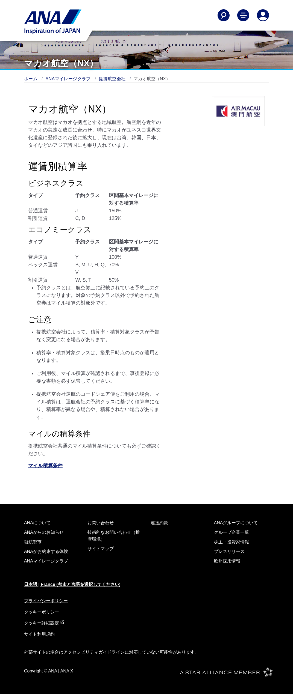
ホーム (31, 78)
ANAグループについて (236, 522)
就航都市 (33, 542)
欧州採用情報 (227, 561)
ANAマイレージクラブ (69, 78)
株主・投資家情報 (231, 542)
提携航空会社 (113, 78)
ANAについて (37, 522)
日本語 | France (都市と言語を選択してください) (72, 584)
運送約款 (159, 522)
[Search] (224, 15)
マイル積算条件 (45, 465)
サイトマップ (100, 548)
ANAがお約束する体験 (46, 551)
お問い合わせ (100, 522)
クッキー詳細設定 (44, 623)
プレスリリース (229, 551)
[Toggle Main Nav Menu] (243, 15)
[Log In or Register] (263, 15)
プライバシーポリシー (46, 600)
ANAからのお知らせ (44, 532)
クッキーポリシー (41, 612)
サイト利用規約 (39, 634)
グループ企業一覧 (231, 532)
